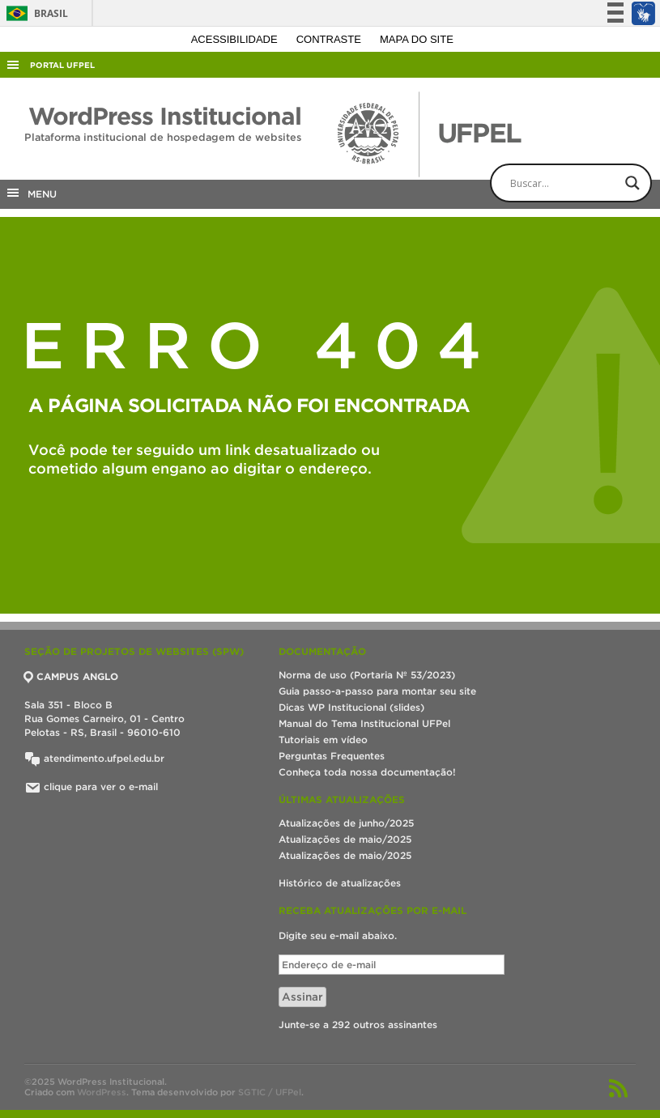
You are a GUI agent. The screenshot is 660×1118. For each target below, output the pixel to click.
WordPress (101, 1092)
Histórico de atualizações (340, 883)
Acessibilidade (236, 39)
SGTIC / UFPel (269, 1092)
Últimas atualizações (342, 799)
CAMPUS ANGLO (71, 676)
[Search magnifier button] (632, 183)
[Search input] (584, 183)
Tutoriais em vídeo (323, 739)
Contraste (330, 39)
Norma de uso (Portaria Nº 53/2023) (367, 675)
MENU (31, 193)
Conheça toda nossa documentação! (367, 772)
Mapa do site (416, 39)
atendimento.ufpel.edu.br (94, 758)
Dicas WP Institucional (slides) (351, 707)
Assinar (302, 997)
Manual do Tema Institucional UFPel (364, 723)
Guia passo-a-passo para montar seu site (377, 691)
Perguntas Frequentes (332, 755)
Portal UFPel (62, 65)
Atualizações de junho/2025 (346, 823)
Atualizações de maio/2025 (345, 839)
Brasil (34, 13)
